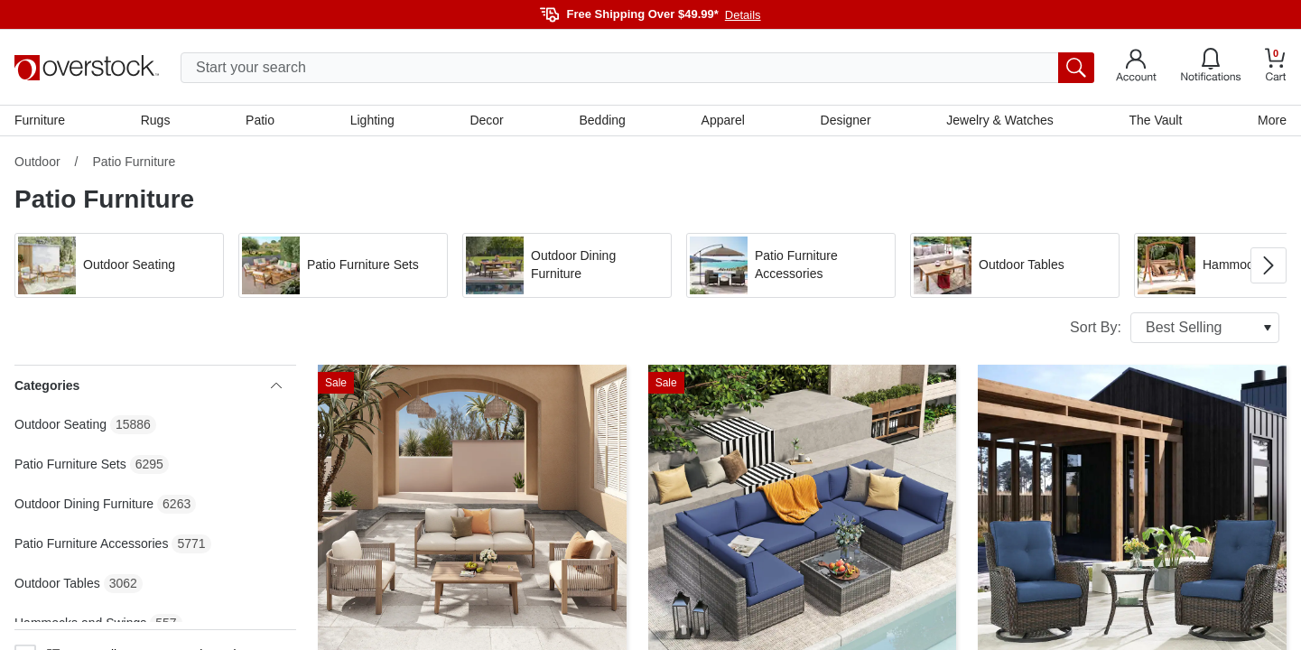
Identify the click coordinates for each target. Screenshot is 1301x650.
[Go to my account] (1136, 68)
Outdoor (37, 161)
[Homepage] (86, 67)
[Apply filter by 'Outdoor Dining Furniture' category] (567, 265)
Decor (486, 120)
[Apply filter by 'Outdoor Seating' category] (119, 265)
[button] (119, 265)
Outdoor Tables (57, 583)
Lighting (372, 120)
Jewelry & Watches (1000, 120)
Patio (260, 120)
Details (743, 15)
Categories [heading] (148, 385)
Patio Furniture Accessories (91, 543)
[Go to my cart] (1276, 67)
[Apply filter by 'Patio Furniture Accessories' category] (791, 265)
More (1272, 120)
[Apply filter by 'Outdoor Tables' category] (1015, 265)
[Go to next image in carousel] (1268, 265)
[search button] (1076, 67)
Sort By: (1174, 327)
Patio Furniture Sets (70, 464)
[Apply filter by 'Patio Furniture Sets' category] (343, 265)
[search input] (637, 67)
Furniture (39, 120)
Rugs (156, 120)
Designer (846, 120)
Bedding (602, 120)
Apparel (723, 120)
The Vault (1155, 120)
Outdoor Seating (60, 424)
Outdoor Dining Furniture (83, 504)
